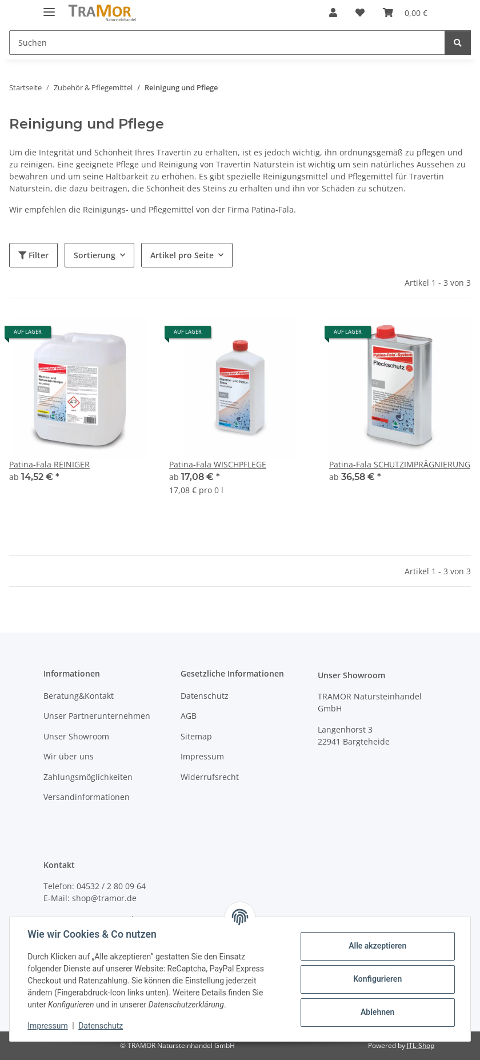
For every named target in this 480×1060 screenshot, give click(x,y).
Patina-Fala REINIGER (49, 464)
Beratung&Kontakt (78, 695)
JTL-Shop (420, 1045)
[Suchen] (458, 42)
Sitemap (196, 736)
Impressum (48, 1025)
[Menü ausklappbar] (49, 7)
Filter (33, 255)
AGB (189, 715)
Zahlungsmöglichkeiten (88, 776)
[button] (333, 12)
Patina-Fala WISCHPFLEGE (217, 464)
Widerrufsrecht (210, 776)
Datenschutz (101, 1025)
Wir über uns (68, 756)
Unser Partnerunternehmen (96, 715)
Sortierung (94, 255)
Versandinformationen (86, 796)
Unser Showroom (76, 736)
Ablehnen (377, 1012)
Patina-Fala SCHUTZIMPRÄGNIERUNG (399, 464)
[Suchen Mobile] (227, 42)
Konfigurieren (377, 978)
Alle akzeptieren (377, 945)
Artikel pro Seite (182, 255)
